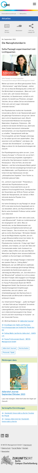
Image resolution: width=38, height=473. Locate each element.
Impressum (27, 445)
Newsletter (6, 451)
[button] (2, 435)
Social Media (16, 448)
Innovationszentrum (9, 14)
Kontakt (25, 448)
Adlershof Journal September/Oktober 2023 (13, 393)
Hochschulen (23, 348)
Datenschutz (6, 448)
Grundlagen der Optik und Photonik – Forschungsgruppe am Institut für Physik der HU (18, 327)
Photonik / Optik (8, 352)
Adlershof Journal (26, 321)
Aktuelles (22, 14)
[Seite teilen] (7, 435)
